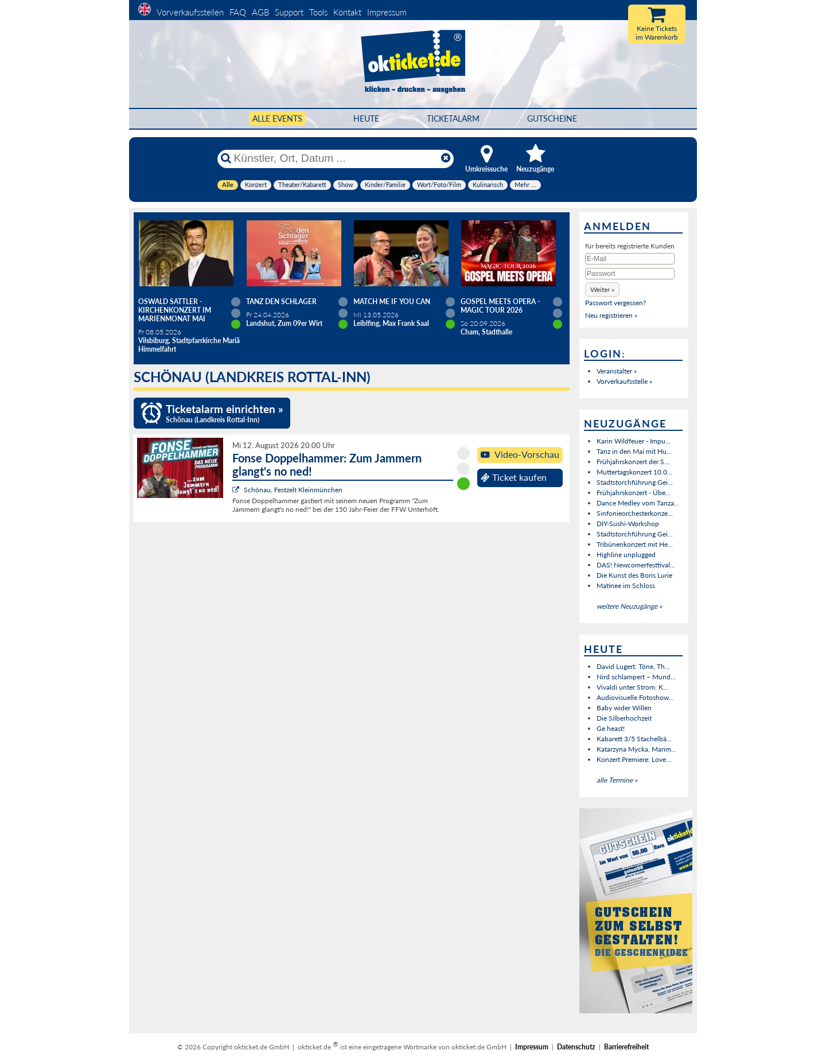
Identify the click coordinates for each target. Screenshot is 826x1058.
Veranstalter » (617, 371)
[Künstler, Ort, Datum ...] (335, 158)
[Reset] (445, 158)
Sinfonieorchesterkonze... (635, 513)
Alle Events (277, 118)
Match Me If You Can (391, 301)
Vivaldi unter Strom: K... (632, 687)
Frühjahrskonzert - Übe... (634, 492)
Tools (318, 12)
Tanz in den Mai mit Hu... (634, 451)
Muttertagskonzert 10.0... (634, 472)
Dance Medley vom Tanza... (638, 503)
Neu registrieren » (611, 315)
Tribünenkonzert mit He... (635, 544)
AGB (260, 12)
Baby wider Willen (624, 707)
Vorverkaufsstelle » (624, 381)
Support (289, 12)
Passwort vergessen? (615, 302)
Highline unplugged (626, 554)
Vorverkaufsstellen (190, 12)
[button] (602, 289)
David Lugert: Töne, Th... (633, 666)
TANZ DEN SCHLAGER (281, 301)
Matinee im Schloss (626, 585)
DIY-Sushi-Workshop (628, 523)
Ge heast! (611, 728)
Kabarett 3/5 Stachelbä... (634, 738)
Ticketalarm (453, 118)
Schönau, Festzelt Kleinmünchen (293, 489)
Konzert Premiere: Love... (634, 759)
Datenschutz (576, 1047)
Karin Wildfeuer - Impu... (634, 441)
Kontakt (347, 12)
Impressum (387, 12)
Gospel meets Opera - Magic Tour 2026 (500, 305)
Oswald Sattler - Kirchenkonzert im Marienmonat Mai (174, 310)
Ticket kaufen (514, 477)
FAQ (237, 12)
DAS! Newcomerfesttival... (636, 565)
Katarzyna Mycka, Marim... (636, 749)
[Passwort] (630, 273)
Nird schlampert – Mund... (636, 676)
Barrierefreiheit (626, 1047)
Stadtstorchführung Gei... (635, 482)
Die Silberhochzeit (624, 718)
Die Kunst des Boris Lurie (634, 575)
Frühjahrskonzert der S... (633, 461)
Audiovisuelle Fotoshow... (635, 697)
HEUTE (366, 118)
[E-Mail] (630, 258)
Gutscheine (552, 118)
